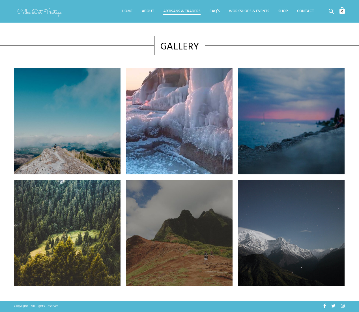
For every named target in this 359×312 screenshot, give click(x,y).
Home (127, 11)
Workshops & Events (249, 11)
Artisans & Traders (182, 11)
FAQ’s (215, 11)
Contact (305, 11)
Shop (283, 11)
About (148, 11)
